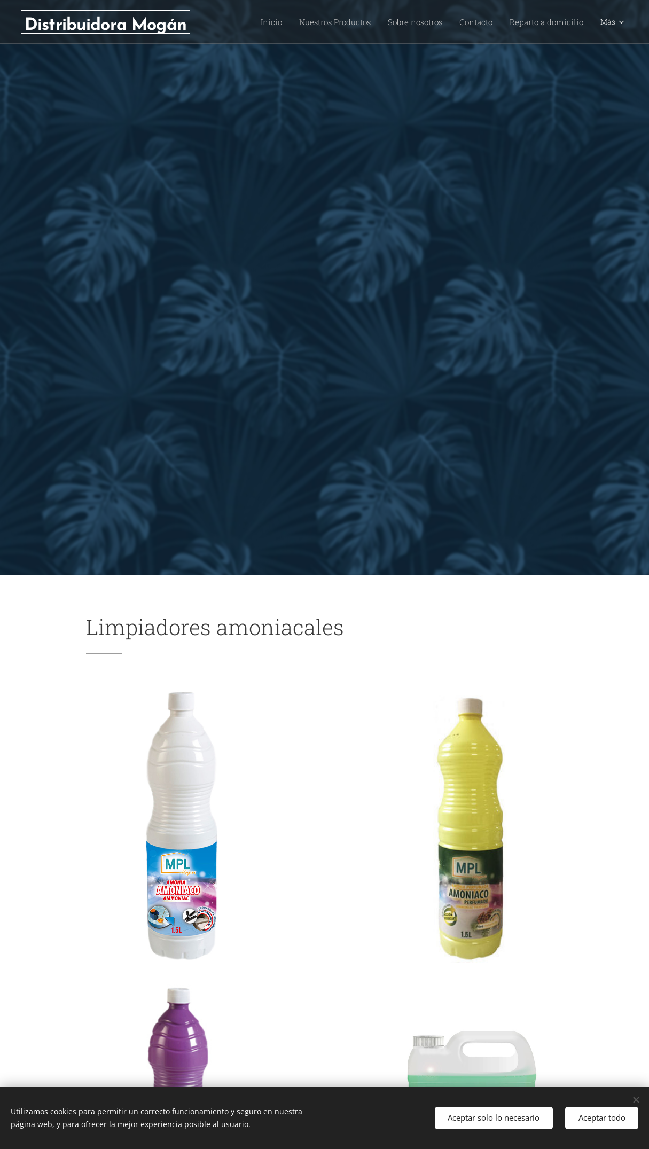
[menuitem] (288, 22)
